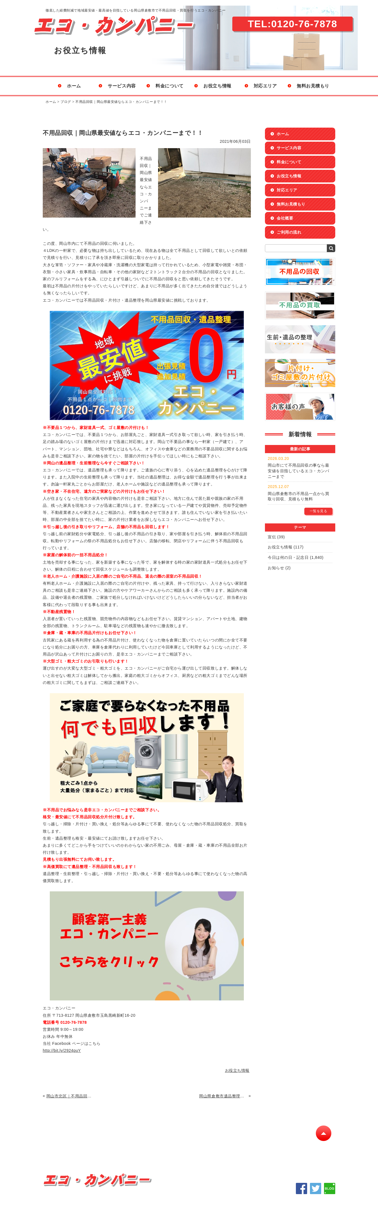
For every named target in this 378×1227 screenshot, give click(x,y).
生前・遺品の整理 (144, 1147)
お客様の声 (254, 1147)
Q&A (50, 1155)
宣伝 (272, 537)
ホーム (74, 85)
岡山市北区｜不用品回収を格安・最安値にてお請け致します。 (70, 1096)
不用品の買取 (99, 1147)
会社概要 (285, 218)
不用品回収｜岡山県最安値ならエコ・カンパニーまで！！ (121, 102)
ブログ (65, 102)
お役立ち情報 (217, 85)
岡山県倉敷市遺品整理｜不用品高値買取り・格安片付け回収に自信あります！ (223, 1096)
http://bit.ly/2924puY (62, 1050)
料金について (169, 85)
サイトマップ (293, 1147)
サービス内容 (122, 85)
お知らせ (276, 568)
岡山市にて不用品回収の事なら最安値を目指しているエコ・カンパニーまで (298, 470)
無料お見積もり (313, 85)
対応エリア (265, 85)
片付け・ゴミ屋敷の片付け (202, 1147)
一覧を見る (318, 511)
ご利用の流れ (289, 232)
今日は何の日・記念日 (288, 557)
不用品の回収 (58, 1147)
